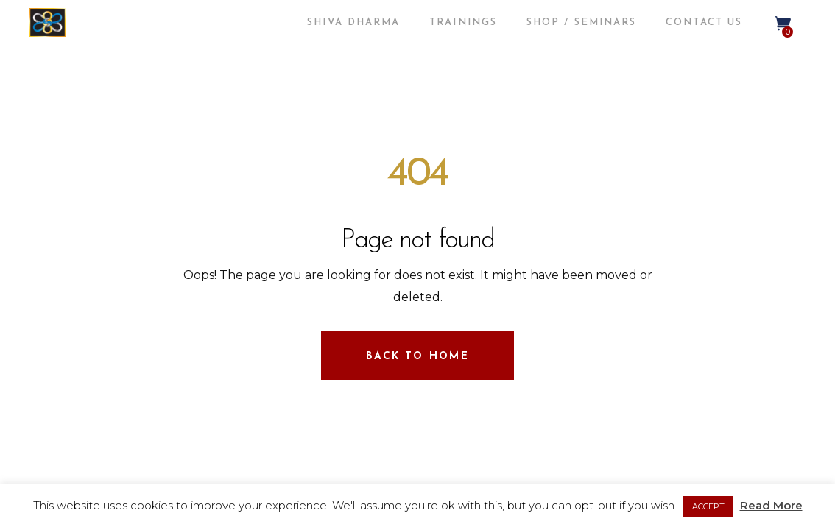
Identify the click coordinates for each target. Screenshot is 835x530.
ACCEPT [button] (708, 506)
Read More (771, 505)
